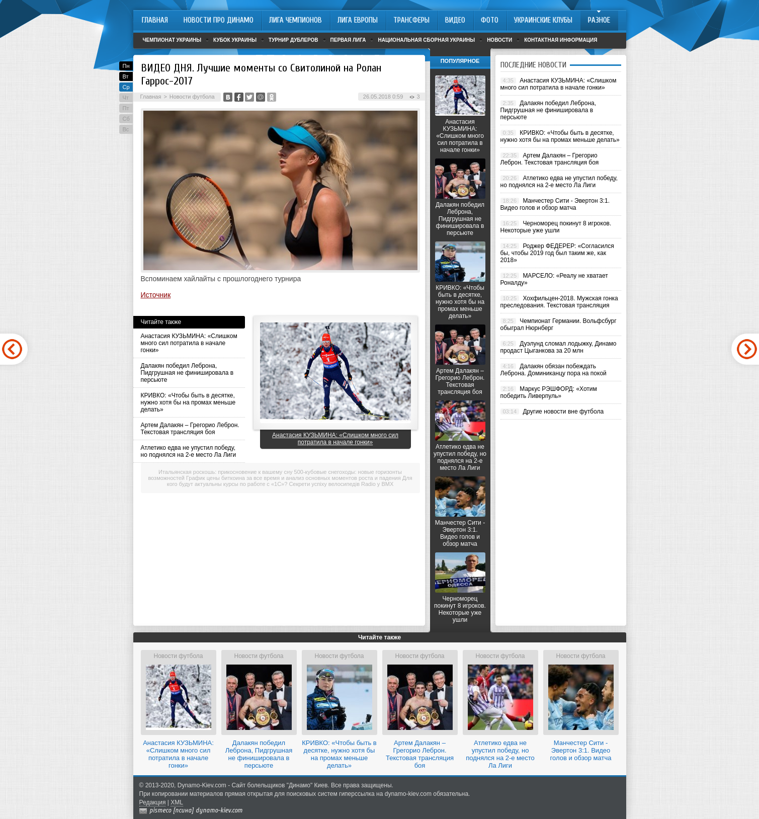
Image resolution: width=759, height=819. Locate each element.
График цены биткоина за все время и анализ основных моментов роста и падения (293, 478)
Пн (126, 66)
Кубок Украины (235, 40)
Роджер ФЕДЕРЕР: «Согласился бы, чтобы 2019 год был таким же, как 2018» (557, 253)
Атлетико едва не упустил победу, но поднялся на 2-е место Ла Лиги (188, 451)
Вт (126, 76)
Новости (499, 40)
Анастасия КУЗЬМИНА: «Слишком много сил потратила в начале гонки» (189, 343)
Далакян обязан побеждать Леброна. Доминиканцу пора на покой (553, 370)
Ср (126, 87)
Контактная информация (560, 40)
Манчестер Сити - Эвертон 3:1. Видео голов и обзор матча (460, 533)
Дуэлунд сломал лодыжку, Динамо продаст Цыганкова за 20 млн (558, 347)
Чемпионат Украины (172, 40)
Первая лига (348, 40)
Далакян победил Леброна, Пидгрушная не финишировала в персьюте (187, 372)
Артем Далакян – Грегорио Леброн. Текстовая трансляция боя (190, 429)
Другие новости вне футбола (563, 411)
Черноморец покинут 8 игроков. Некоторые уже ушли (460, 609)
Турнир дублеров (293, 40)
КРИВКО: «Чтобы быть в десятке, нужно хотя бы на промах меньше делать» (188, 402)
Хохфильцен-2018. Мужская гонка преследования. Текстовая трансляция (559, 302)
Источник (156, 295)
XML (177, 802)
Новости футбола (192, 97)
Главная (150, 97)
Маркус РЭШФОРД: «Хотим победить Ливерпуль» (548, 392)
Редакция (152, 802)
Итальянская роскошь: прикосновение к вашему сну (225, 472)
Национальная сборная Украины (426, 40)
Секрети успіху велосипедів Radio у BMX (341, 484)
